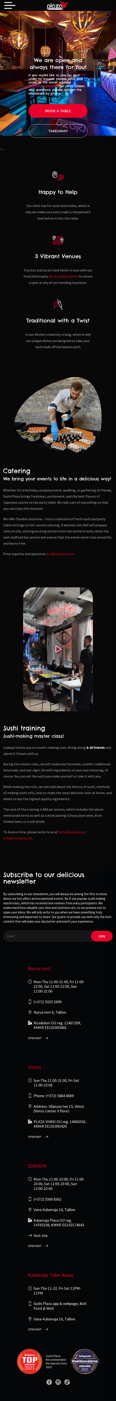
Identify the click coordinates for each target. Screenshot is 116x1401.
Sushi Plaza (53, 1356)
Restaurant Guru (56, 1363)
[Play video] (58, 649)
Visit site (41, 1235)
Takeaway (58, 131)
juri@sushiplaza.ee (61, 554)
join (101, 936)
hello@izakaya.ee (71, 832)
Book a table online (63, 276)
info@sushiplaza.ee (43, 86)
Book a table (58, 111)
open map (34, 1038)
